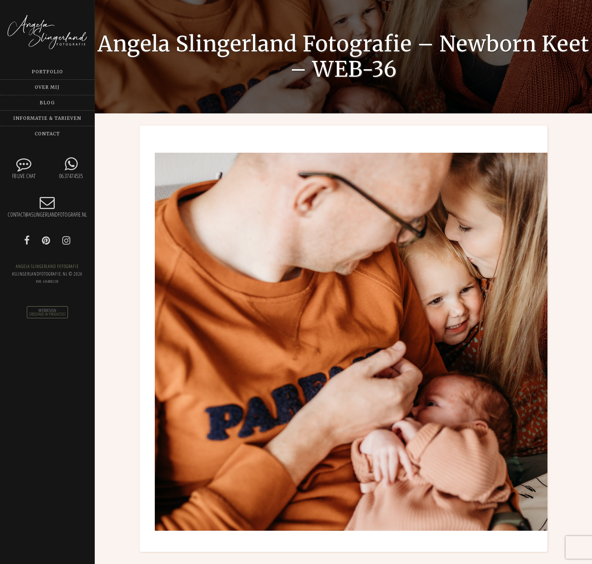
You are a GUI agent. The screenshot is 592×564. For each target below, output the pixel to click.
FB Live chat (23, 168)
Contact (47, 133)
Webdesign (47, 310)
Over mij (47, 87)
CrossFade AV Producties (47, 314)
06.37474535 (70, 168)
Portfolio (47, 71)
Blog (47, 102)
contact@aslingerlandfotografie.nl (47, 206)
